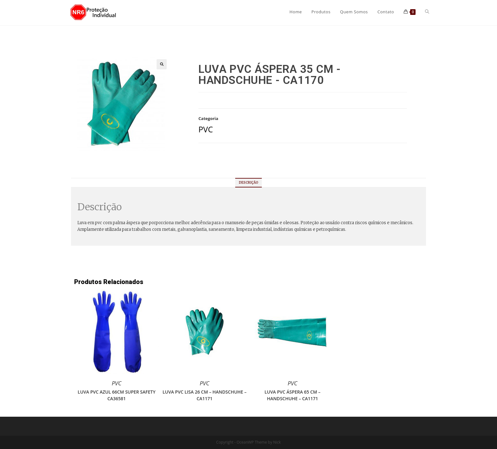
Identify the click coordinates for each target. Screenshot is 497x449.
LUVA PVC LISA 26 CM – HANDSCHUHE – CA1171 (205, 395)
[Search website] (427, 11)
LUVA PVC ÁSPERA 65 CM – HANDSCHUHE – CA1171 (292, 395)
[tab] (248, 182)
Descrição (248, 182)
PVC (205, 129)
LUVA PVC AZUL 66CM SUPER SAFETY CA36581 (116, 395)
